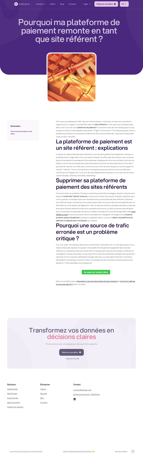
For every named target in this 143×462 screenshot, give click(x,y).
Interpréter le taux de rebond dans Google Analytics (97, 281)
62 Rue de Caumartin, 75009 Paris (86, 394)
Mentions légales (121, 451)
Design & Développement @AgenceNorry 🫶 (78, 451)
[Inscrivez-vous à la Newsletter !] (121, 411)
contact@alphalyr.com (82, 390)
